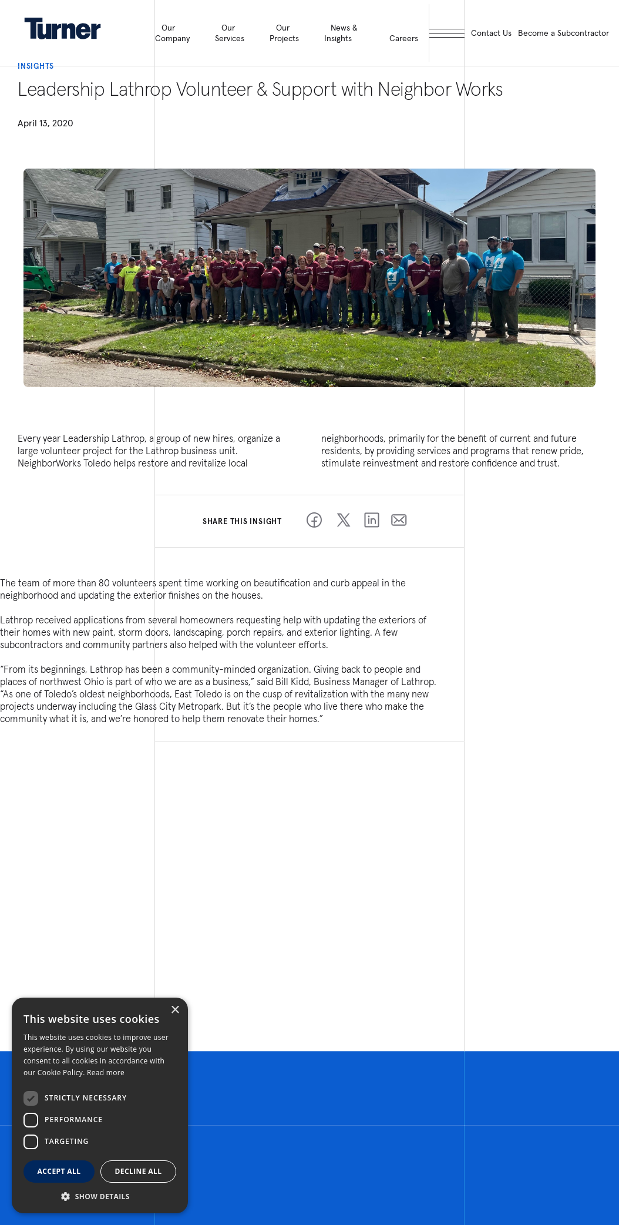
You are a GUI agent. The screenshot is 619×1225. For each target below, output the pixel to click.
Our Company (172, 32)
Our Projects (284, 32)
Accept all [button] (59, 1171)
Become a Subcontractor (563, 33)
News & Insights (340, 32)
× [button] (174, 1010)
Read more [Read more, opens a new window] (106, 1073)
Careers (403, 38)
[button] (99, 1195)
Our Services (229, 32)
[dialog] (100, 1105)
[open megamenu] (447, 33)
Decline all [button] (138, 1171)
